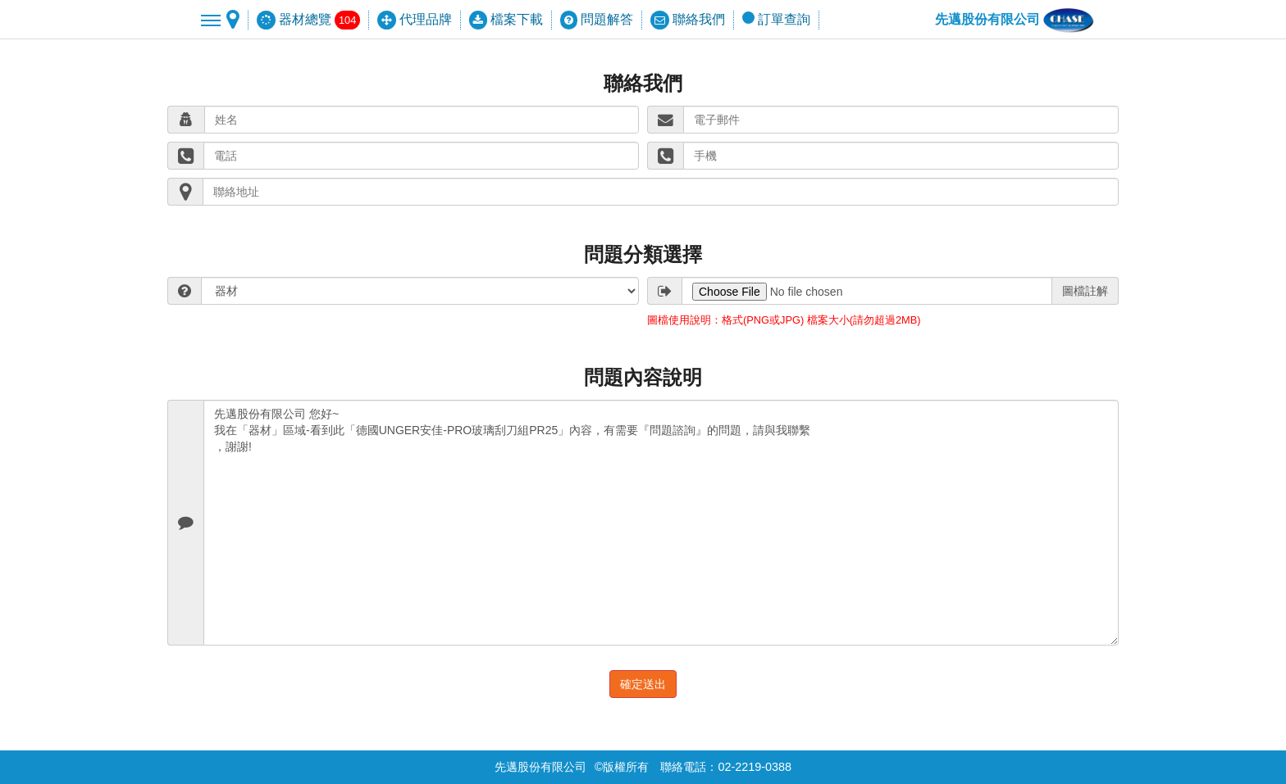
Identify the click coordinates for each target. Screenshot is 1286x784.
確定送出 (643, 684)
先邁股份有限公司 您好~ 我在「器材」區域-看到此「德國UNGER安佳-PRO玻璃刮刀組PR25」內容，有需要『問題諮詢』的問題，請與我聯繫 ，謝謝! (661, 523)
